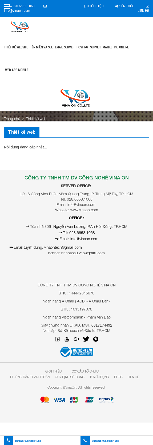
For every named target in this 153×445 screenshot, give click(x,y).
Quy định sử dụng (69, 377)
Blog (118, 377)
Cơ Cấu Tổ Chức (85, 371)
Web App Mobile (16, 70)
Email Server (64, 47)
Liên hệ (133, 377)
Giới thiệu (94, 6)
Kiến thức (124, 6)
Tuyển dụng (99, 377)
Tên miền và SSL (41, 47)
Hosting (82, 47)
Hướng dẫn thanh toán (30, 377)
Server (95, 47)
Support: (99, 440)
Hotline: (22, 440)
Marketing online (116, 47)
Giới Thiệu (53, 371)
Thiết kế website (16, 47)
